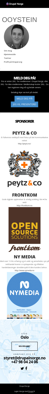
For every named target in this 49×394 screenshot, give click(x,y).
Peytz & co (24, 133)
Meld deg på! (25, 98)
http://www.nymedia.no (24, 270)
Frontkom (24, 195)
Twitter (7, 58)
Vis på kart (24, 346)
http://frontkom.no (24, 205)
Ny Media (24, 257)
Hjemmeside (10, 54)
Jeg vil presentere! (24, 104)
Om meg (8, 50)
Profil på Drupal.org (13, 62)
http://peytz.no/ (24, 143)
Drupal (30, 391)
